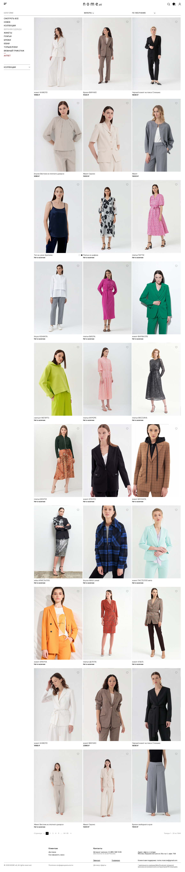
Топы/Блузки (10, 47)
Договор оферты (99, 865)
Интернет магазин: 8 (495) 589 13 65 (107, 853)
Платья (8, 36)
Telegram (96, 860)
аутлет (7, 55)
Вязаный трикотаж (14, 51)
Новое (7, 22)
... (61, 833)
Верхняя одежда (13, 29)
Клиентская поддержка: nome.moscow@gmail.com (157, 860)
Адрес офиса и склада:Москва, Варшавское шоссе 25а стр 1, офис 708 (157, 853)
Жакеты (8, 33)
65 (67, 833)
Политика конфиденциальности (61, 865)
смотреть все (11, 18)
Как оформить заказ (56, 855)
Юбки (7, 43)
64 (65, 833)
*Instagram (116, 860)
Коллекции (10, 25)
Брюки (7, 40)
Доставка (52, 852)
